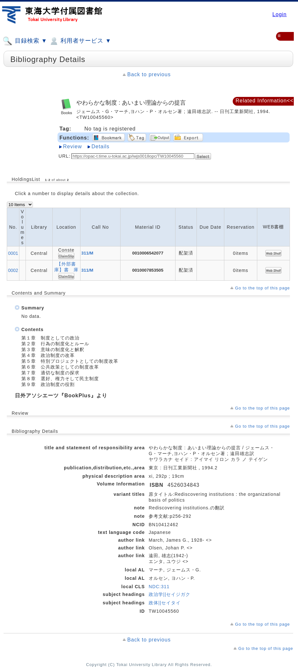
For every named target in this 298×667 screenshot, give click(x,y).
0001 (13, 253)
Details (100, 146)
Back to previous (149, 74)
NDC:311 (159, 586)
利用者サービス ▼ (80, 41)
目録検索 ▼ (25, 41)
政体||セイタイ (165, 602)
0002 (13, 270)
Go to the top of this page (262, 288)
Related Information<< (264, 100)
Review (72, 146)
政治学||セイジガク (169, 594)
